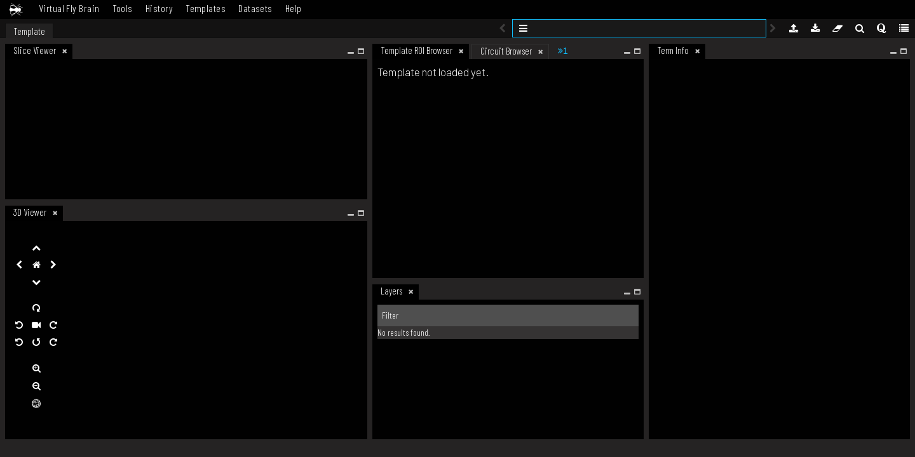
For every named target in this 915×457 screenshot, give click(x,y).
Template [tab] (29, 31)
